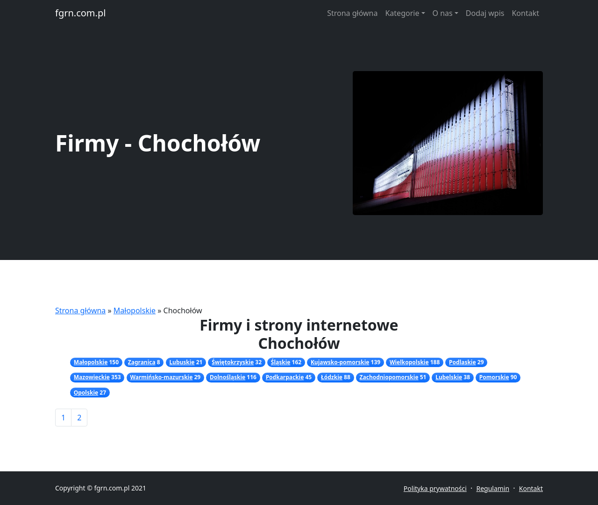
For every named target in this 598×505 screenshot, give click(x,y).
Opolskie (86, 393)
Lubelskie (448, 377)
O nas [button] (443, 13)
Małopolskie (135, 310)
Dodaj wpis (485, 13)
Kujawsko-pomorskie (340, 362)
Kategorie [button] (402, 13)
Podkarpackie (285, 377)
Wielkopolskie (409, 362)
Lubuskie (181, 362)
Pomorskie (494, 377)
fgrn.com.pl (80, 13)
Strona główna (352, 13)
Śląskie (281, 362)
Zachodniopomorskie (389, 377)
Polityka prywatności (435, 488)
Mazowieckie (92, 377)
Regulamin (492, 488)
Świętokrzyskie (233, 362)
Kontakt (525, 13)
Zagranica (142, 362)
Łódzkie (331, 377)
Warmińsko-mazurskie (161, 377)
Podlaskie (462, 362)
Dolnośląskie (227, 377)
